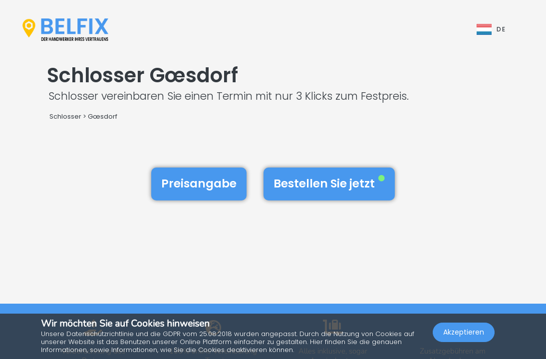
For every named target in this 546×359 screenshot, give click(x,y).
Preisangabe (199, 183)
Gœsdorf (102, 116)
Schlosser (65, 116)
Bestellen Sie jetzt (329, 183)
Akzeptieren (463, 332)
